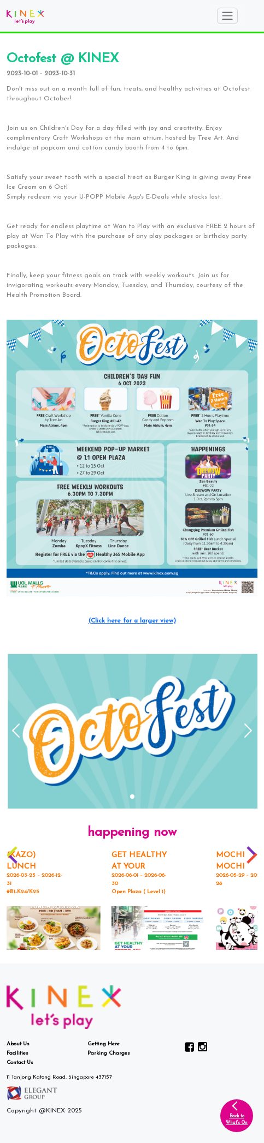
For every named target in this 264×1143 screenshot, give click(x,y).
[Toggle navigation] (227, 16)
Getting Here (103, 1044)
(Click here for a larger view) (132, 621)
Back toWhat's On (237, 1119)
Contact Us (20, 1063)
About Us (18, 1044)
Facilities (17, 1053)
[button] (132, 796)
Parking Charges (108, 1053)
